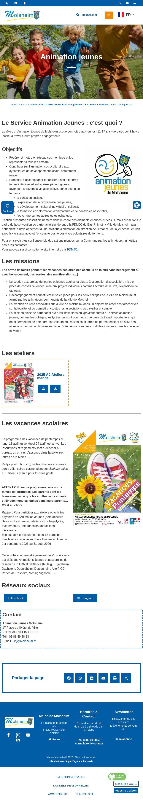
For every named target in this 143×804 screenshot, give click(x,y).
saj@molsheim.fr (24, 641)
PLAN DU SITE (85, 794)
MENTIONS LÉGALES (71, 777)
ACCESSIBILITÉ (58, 794)
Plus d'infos (7, 207)
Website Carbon (125, 790)
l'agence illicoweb (82, 761)
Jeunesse (104, 104)
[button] (69, 678)
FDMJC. (72, 249)
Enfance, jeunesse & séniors (79, 104)
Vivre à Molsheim (49, 104)
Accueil (32, 104)
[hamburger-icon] (109, 15)
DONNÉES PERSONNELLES (71, 785)
